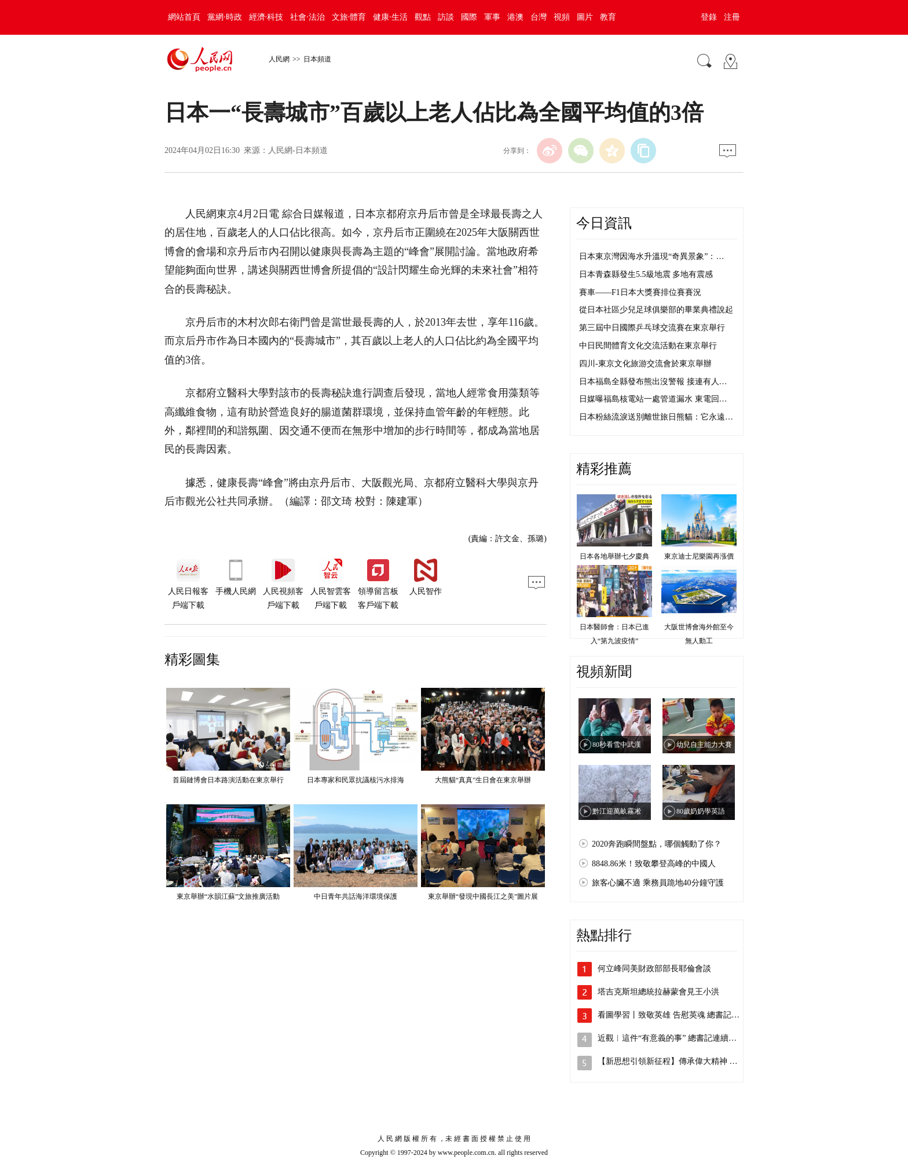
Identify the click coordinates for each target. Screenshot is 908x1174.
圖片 (585, 17)
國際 (469, 17)
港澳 (515, 17)
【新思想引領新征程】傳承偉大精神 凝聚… (676, 1061)
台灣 (538, 17)
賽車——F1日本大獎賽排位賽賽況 (640, 292)
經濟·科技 (266, 17)
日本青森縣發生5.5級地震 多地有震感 (646, 274)
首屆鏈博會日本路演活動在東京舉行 (228, 780)
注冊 (732, 17)
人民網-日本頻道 (298, 150)
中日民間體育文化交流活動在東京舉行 (648, 345)
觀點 (423, 17)
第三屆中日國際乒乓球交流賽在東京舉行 (652, 327)
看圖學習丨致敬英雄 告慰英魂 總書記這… (673, 1015)
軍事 (492, 17)
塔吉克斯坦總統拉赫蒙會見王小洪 (658, 991)
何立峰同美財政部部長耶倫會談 (654, 968)
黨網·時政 (224, 17)
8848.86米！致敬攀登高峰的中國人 (654, 863)
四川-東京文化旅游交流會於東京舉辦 (645, 363)
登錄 (709, 17)
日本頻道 (317, 59)
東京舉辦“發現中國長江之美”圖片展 (483, 896)
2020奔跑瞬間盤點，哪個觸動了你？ (657, 844)
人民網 (279, 59)
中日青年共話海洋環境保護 (355, 896)
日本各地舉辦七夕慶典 (614, 556)
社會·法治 (307, 17)
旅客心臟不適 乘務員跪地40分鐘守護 (658, 882)
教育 (608, 17)
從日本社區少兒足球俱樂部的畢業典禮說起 (656, 309)
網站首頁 (184, 17)
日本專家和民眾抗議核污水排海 (355, 780)
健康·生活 (390, 17)
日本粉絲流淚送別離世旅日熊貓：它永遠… (656, 417)
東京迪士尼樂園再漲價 (699, 556)
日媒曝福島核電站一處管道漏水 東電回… (653, 399)
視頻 (562, 17)
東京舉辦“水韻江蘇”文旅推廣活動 (228, 896)
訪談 (446, 17)
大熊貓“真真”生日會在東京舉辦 (483, 780)
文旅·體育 (349, 17)
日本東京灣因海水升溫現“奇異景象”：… (651, 256)
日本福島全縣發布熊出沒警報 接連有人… (653, 381)
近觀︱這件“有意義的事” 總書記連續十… (671, 1038)
